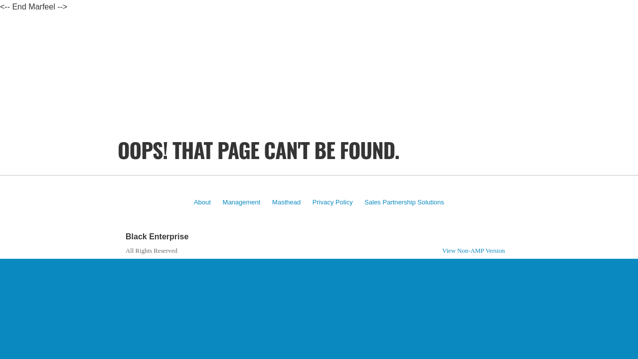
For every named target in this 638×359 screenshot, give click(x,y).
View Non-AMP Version (473, 250)
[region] (319, 99)
